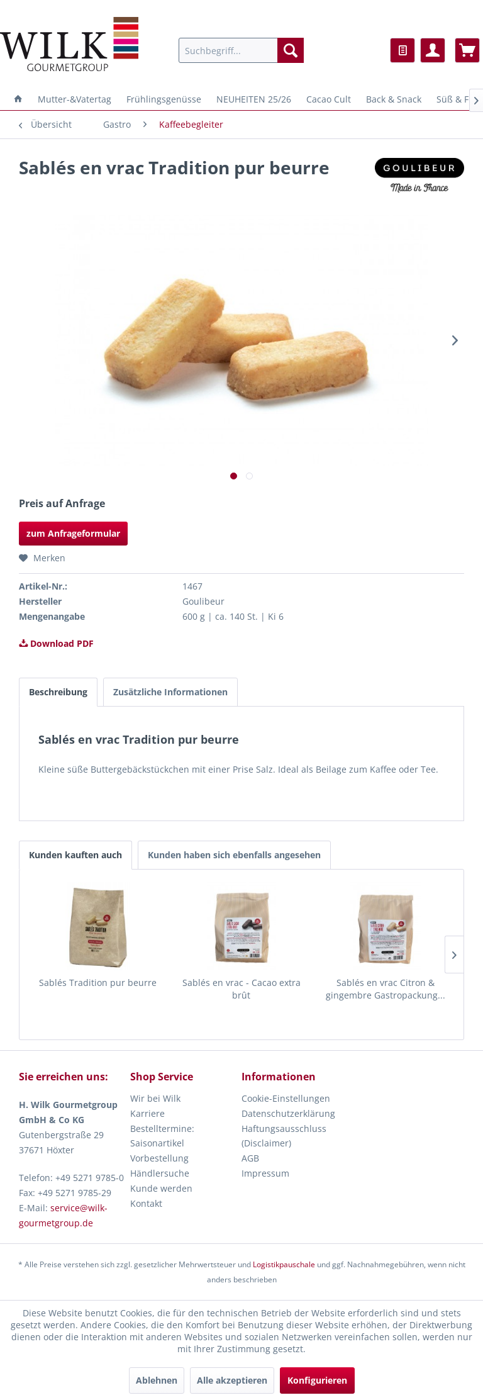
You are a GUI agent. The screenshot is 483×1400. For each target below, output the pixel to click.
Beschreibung (58, 692)
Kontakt (146, 1203)
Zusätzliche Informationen (170, 692)
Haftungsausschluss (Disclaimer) (284, 1136)
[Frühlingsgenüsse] (164, 99)
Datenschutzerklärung (288, 1113)
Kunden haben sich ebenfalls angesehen (234, 855)
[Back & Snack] (393, 99)
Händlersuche (159, 1173)
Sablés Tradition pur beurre (98, 982)
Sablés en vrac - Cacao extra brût (241, 989)
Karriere (147, 1113)
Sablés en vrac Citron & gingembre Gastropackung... (385, 989)
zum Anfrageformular (73, 533)
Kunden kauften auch (75, 855)
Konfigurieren (317, 1380)
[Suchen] (290, 50)
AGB (250, 1158)
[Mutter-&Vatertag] (74, 99)
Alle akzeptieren (232, 1380)
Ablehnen (156, 1380)
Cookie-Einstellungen (286, 1098)
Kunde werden (161, 1188)
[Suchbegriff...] (241, 50)
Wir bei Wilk (155, 1098)
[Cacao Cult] (328, 99)
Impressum (265, 1173)
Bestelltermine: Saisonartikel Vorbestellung (162, 1144)
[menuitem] (241, 50)
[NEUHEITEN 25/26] (254, 99)
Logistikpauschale (284, 1264)
